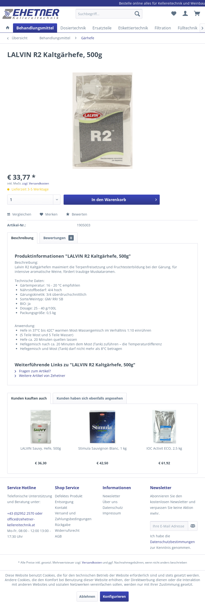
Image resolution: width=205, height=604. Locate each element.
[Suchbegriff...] (109, 14)
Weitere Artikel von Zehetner (40, 375)
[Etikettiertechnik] (133, 28)
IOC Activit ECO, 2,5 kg (164, 448)
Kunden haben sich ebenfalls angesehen (90, 398)
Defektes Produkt (68, 496)
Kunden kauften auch (29, 398)
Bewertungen (58, 238)
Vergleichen (19, 214)
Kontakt (61, 507)
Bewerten (76, 214)
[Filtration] (162, 28)
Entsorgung (64, 501)
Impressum (112, 513)
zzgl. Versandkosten (35, 183)
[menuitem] (109, 16)
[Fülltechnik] (187, 28)
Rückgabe (63, 524)
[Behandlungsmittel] (35, 28)
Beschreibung (22, 238)
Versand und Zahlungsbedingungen (73, 516)
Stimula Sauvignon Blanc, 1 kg (102, 448)
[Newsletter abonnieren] (193, 526)
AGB (58, 536)
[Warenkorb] (197, 14)
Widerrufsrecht (67, 530)
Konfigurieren (114, 596)
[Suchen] (137, 14)
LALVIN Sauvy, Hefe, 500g (40, 448)
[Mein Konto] (185, 14)
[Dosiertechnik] (73, 28)
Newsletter (111, 496)
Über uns (110, 501)
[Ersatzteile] (102, 28)
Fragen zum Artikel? (33, 371)
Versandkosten (92, 562)
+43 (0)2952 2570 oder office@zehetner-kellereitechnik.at (25, 519)
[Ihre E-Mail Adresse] (169, 526)
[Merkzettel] (174, 14)
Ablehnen (87, 596)
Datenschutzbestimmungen (172, 541)
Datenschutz (113, 507)
